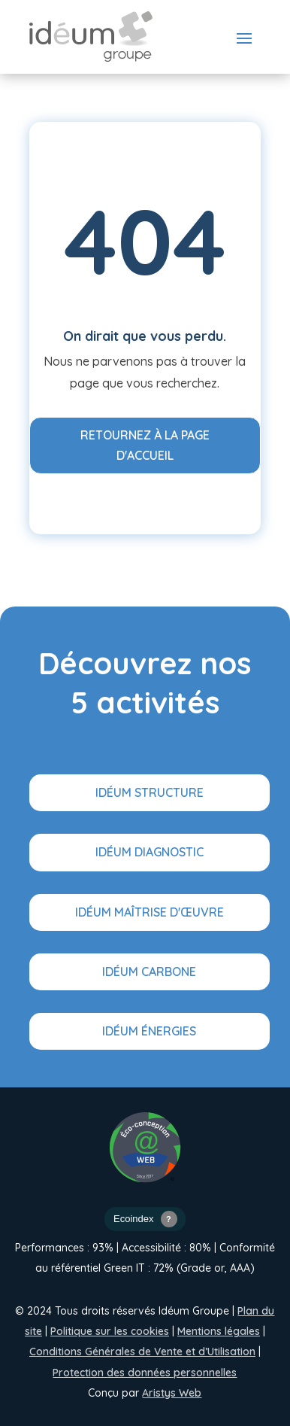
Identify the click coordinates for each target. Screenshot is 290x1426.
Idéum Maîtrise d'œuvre (149, 912)
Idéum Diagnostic (149, 851)
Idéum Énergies (149, 1030)
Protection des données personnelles (145, 1372)
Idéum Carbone (149, 971)
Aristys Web (171, 1393)
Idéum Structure (149, 792)
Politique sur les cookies (109, 1331)
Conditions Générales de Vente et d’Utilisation (142, 1351)
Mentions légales (218, 1331)
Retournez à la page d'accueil (145, 445)
